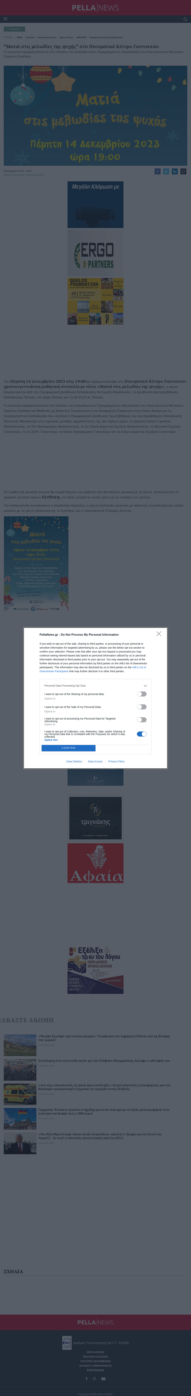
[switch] (142, 694)
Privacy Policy (116, 761)
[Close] (160, 634)
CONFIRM (69, 748)
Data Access (95, 761)
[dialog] (95, 698)
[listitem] (95, 686)
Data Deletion (74, 761)
